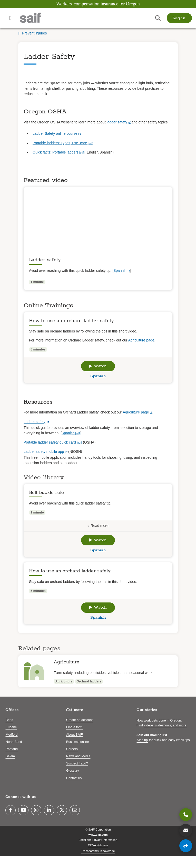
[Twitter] (62, 810)
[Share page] (185, 845)
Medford (11, 734)
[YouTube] (23, 810)
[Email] (75, 810)
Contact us (74, 778)
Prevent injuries (32, 33)
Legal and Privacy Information (98, 839)
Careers (72, 749)
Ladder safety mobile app (44, 451)
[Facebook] (10, 810)
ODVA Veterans (98, 845)
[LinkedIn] (49, 810)
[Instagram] (36, 810)
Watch (97, 366)
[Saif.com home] (36, 18)
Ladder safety (34, 422)
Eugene (11, 727)
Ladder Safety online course (55, 133)
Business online (77, 742)
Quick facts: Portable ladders (56, 152)
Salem (10, 756)
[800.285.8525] (185, 814)
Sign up (142, 740)
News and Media (78, 756)
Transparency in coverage (98, 850)
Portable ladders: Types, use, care (60, 143)
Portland (12, 749)
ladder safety (116, 122)
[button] (179, 18)
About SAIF (74, 734)
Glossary (72, 770)
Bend (9, 720)
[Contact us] (185, 830)
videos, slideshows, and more (165, 725)
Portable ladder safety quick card (50, 442)
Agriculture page (141, 340)
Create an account (79, 720)
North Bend (14, 742)
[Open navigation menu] (10, 18)
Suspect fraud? (77, 763)
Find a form (74, 727)
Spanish (119, 270)
